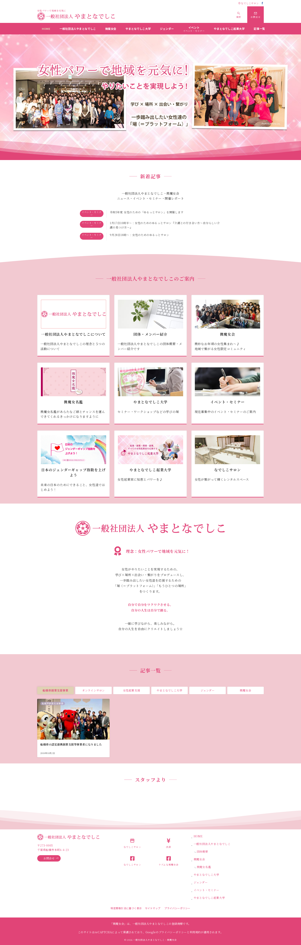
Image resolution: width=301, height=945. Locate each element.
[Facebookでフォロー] (262, 3)
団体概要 (202, 851)
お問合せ (51, 858)
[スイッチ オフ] (238, 14)
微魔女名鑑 (204, 867)
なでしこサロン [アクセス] (248, 3)
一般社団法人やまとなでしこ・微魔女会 (155, 939)
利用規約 (195, 932)
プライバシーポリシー (177, 908)
